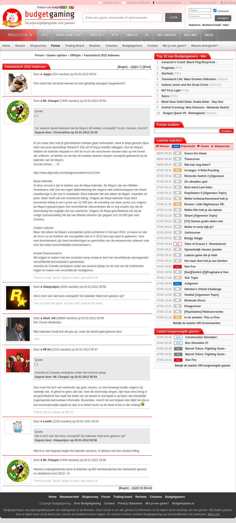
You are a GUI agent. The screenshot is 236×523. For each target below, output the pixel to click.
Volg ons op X (111, 2)
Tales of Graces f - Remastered (199, 244)
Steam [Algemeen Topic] (195, 215)
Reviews (95, 45)
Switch (132, 35)
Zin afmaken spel (190, 181)
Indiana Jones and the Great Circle (191, 84)
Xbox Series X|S (69, 35)
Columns (111, 45)
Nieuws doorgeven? (204, 45)
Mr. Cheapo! (51, 101)
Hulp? (226, 25)
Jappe (47, 74)
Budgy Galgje (188, 238)
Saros (169, 96)
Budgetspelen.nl (183, 503)
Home (6, 45)
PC (148, 35)
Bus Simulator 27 (196, 343)
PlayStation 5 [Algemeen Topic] (200, 193)
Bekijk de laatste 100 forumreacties (196, 323)
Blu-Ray (191, 35)
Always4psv (51, 286)
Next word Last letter (192, 187)
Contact (152, 45)
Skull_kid (49, 318)
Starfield (171, 73)
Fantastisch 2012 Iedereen (101, 55)
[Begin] (122, 67)
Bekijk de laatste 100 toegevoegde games (203, 365)
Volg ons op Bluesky (138, 2)
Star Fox (184, 266)
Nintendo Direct (189, 300)
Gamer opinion (57, 55)
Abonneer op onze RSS (203, 2)
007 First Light (175, 90)
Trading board (122, 496)
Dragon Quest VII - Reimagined (189, 113)
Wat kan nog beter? (192, 164)
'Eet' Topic (185, 278)
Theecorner (186, 159)
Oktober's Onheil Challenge (197, 289)
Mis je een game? (174, 45)
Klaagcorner (187, 306)
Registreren (195, 25)
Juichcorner (187, 232)
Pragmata (171, 68)
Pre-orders (167, 35)
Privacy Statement (130, 503)
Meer (210, 35)
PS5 (45, 35)
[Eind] (147, 67)
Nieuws (20, 45)
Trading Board (74, 45)
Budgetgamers (132, 45)
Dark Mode (230, 2)
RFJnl (47, 349)
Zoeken (226, 131)
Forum (55, 45)
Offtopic (75, 55)
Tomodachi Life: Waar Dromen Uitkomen (194, 79)
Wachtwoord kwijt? (211, 25)
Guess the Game (190, 153)
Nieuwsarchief (69, 496)
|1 (132, 67)
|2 (134, 67)
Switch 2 (97, 35)
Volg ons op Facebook (168, 2)
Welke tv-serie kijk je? (193, 227)
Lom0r (47, 421)
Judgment (185, 283)
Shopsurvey (38, 45)
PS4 (115, 35)
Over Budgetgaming (87, 503)
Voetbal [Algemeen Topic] (196, 295)
